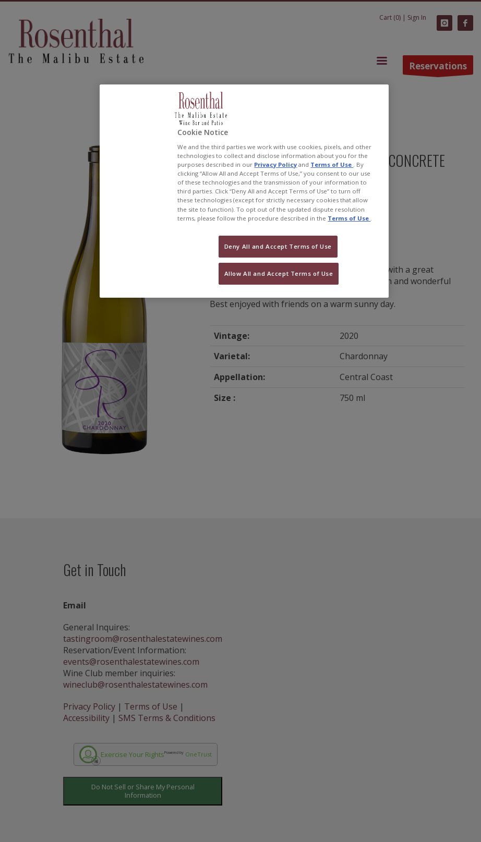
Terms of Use (331, 164)
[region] (244, 191)
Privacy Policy (275, 164)
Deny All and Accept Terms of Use (278, 246)
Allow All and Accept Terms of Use (278, 273)
